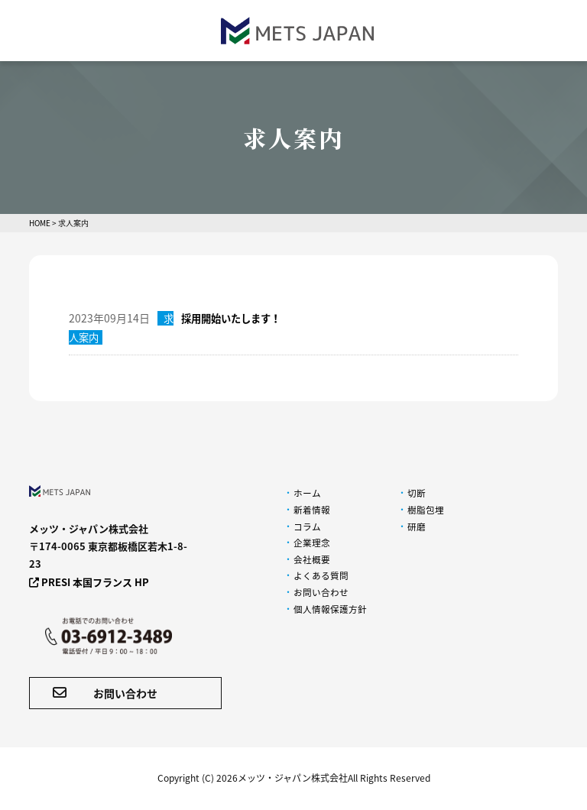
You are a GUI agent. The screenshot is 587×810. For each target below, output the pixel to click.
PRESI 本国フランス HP (89, 582)
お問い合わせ (105, 693)
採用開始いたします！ (234, 318)
